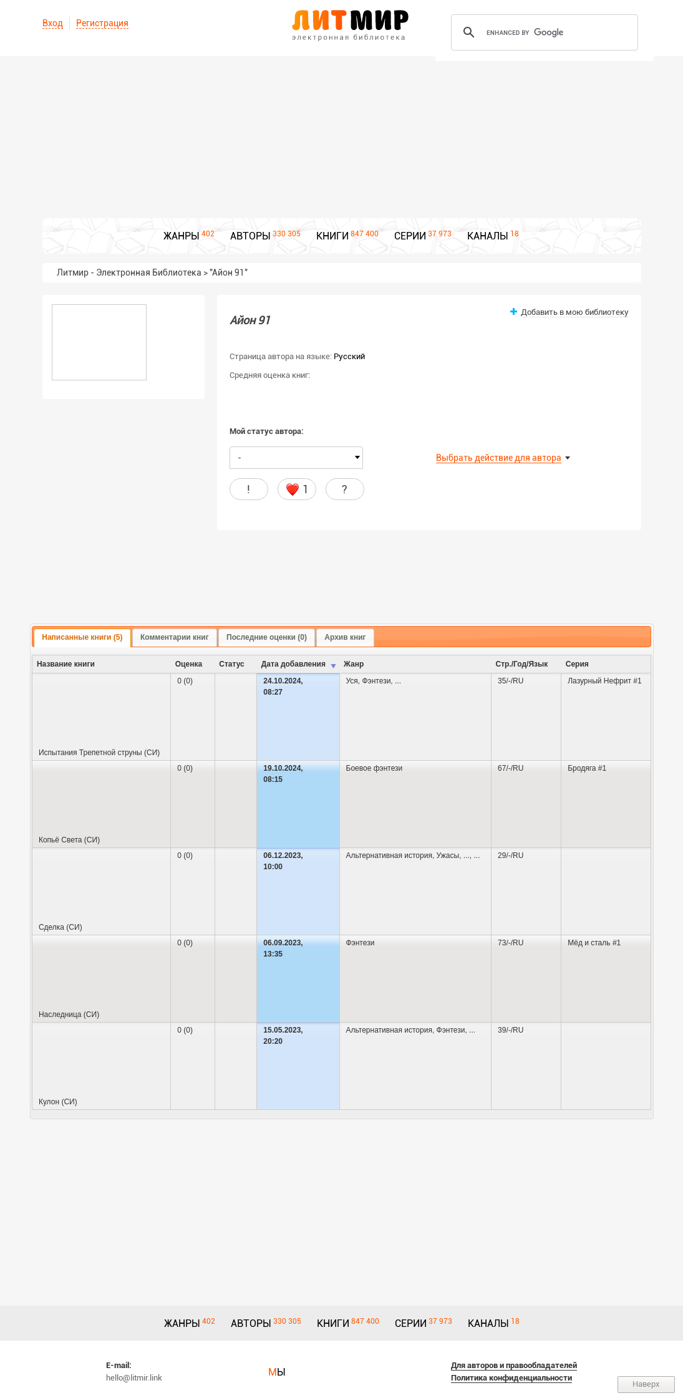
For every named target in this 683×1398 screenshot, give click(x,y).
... (398, 681)
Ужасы (448, 855)
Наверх (646, 1384)
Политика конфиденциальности (511, 1377)
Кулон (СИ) (58, 1101)
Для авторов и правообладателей (514, 1365)
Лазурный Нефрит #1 (604, 681)
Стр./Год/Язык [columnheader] (522, 664)
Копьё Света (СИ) (69, 840)
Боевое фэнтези (374, 768)
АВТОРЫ (250, 236)
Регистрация (102, 23)
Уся (352, 681)
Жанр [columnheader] (354, 664)
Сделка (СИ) (60, 927)
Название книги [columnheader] (66, 664)
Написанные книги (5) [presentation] (82, 637)
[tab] (82, 638)
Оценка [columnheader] (188, 664)
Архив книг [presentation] (345, 637)
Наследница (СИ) (69, 1014)
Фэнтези (376, 681)
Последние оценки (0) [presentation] (266, 637)
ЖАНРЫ (181, 236)
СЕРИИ (410, 236)
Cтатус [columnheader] (231, 664)
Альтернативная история (389, 855)
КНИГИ (332, 236)
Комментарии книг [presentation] (174, 637)
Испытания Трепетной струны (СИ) (99, 752)
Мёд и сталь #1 (594, 942)
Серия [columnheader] (577, 664)
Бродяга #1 (587, 768)
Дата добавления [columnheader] (293, 664)
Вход (52, 23)
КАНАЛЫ (487, 236)
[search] (543, 32)
